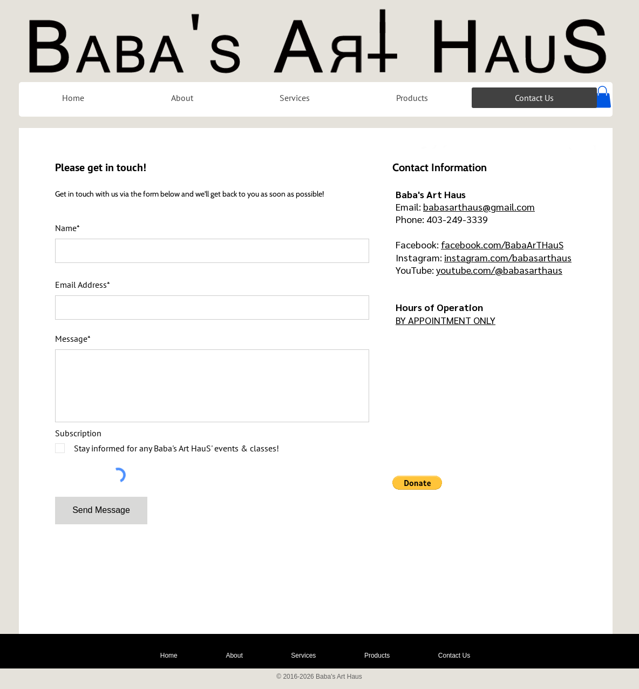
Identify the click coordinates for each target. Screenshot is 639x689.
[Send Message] (101, 510)
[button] (602, 97)
